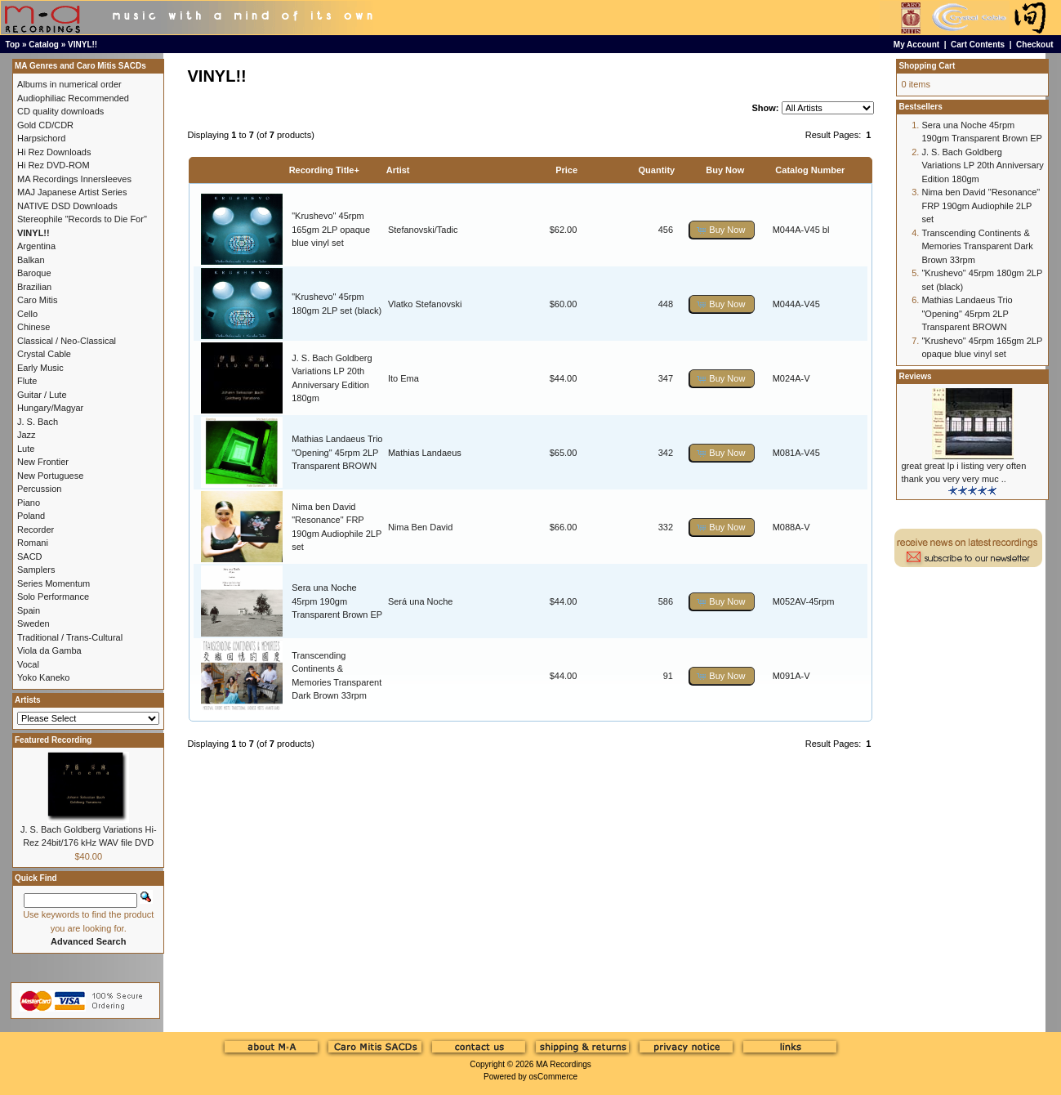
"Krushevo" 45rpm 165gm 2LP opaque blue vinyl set (331, 229)
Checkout (1035, 44)
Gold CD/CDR (45, 125)
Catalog (44, 44)
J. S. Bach (37, 422)
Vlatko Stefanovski (425, 304)
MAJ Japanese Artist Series (72, 192)
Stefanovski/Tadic (423, 230)
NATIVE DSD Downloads (67, 206)
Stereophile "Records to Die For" (82, 219)
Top (13, 44)
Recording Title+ (324, 170)
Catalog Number (810, 170)
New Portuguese (50, 475)
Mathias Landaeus (424, 453)
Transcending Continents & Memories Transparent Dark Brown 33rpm (976, 246)
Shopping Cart (926, 65)
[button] (722, 230)
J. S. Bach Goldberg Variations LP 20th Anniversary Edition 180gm (982, 165)
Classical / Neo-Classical (66, 341)
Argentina (36, 246)
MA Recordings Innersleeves (74, 179)
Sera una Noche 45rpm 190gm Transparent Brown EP (337, 601)
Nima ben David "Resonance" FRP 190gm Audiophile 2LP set (980, 205)
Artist (398, 170)
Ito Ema (403, 378)
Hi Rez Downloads (54, 152)
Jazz (26, 435)
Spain (28, 610)
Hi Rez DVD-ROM (53, 165)
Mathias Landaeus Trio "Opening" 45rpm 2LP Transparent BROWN (337, 452)
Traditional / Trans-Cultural (70, 637)
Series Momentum (53, 583)
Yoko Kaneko (43, 677)
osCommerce (553, 1076)
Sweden (33, 623)
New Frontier (43, 462)
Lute (25, 449)
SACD (29, 556)
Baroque (34, 273)
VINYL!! (82, 44)
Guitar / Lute (42, 395)
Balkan (31, 260)
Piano (28, 502)
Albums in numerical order (69, 84)
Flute (27, 381)
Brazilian (34, 287)
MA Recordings (563, 1064)
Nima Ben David (420, 527)
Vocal (28, 664)
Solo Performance (53, 596)
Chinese (33, 327)
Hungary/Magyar (50, 408)
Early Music (40, 368)
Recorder (35, 529)
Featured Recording (53, 739)
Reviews (914, 376)
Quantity (657, 170)
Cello (27, 314)
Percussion (39, 489)
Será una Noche (420, 601)
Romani (32, 543)
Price (566, 170)
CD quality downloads (60, 111)
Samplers (36, 569)
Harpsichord (41, 138)
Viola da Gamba (49, 650)
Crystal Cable (44, 354)
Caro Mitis (37, 300)
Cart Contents (978, 44)
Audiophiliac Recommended (73, 98)
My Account (916, 44)
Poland (31, 516)
